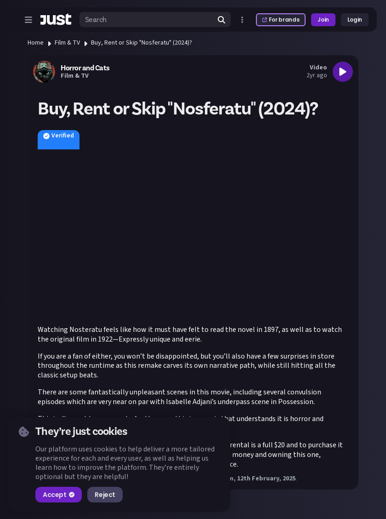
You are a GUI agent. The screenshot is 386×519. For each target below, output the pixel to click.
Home (36, 42)
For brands (280, 19)
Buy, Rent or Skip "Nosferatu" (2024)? (141, 42)
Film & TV (67, 42)
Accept (58, 494)
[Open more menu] (242, 19)
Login (354, 19)
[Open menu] (28, 20)
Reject (105, 494)
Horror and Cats (85, 68)
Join (323, 19)
